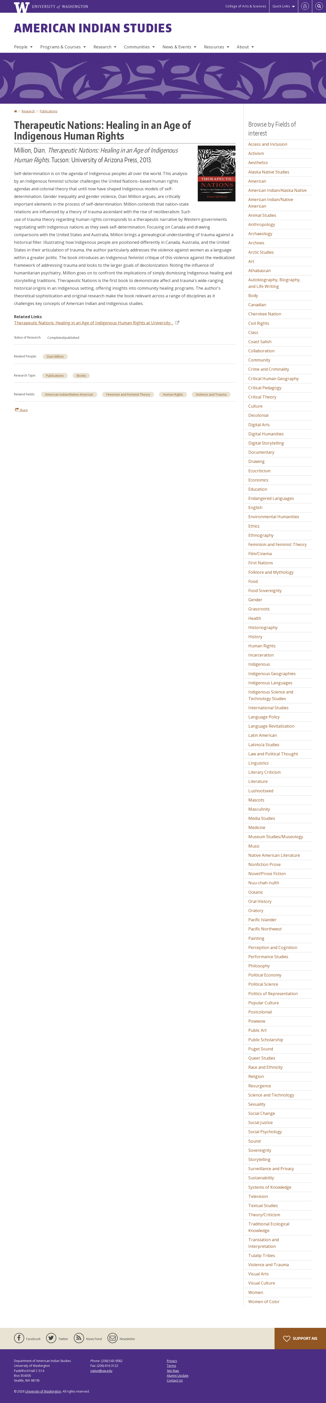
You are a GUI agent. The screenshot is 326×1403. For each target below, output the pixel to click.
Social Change (261, 1113)
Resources (214, 47)
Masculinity (259, 809)
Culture (255, 406)
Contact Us (175, 1380)
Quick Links (281, 6)
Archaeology (260, 233)
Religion (256, 1076)
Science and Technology (271, 1095)
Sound (254, 1141)
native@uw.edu (101, 1371)
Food (253, 581)
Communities (137, 47)
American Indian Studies (93, 28)
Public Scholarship (265, 1040)
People (21, 47)
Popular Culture (263, 1003)
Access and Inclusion (267, 144)
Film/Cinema (260, 553)
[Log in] (305, 6)
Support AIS (300, 1338)
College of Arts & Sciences (245, 6)
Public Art (257, 1030)
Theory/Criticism (264, 1215)
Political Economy (264, 975)
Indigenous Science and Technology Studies (270, 695)
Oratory (255, 910)
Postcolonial (260, 1012)
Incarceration (261, 655)
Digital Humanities (266, 434)
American (257, 181)
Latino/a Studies (263, 744)
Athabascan (259, 270)
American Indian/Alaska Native (277, 190)
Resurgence (259, 1086)
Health (254, 618)
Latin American (262, 735)
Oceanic (255, 892)
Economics (258, 480)
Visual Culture (261, 1283)
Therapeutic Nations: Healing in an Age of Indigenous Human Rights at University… (96, 323)
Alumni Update (177, 1375)
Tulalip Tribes (261, 1255)
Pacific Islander (262, 920)
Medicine (256, 827)
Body (253, 295)
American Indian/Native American (69, 394)
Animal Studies (262, 215)
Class (253, 332)
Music (254, 846)
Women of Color (264, 1301)
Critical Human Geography (273, 378)
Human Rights (173, 394)
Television (258, 1196)
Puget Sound (260, 1049)
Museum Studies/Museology (275, 836)
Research (102, 47)
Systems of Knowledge (269, 1187)
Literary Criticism (264, 772)
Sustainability (261, 1178)
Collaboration (261, 351)
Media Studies (261, 818)
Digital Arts (259, 424)
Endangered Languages (271, 498)
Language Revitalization (271, 726)
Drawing (256, 461)
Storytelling (259, 1159)
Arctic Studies (261, 252)
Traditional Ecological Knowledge (268, 1227)
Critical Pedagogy (264, 388)
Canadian (257, 305)
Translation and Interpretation (263, 1243)
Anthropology (261, 224)
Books (81, 375)
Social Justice (260, 1122)
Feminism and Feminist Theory (128, 394)
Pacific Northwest (265, 929)
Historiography (263, 627)
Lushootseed (260, 791)
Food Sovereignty (265, 590)
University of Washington (43, 1391)
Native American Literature (274, 855)
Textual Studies (263, 1205)
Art (251, 261)
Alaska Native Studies (268, 172)
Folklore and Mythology (271, 572)
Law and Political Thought (273, 754)
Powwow (256, 1021)
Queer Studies (261, 1058)
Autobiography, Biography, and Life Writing (274, 283)
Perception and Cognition (272, 947)
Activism (256, 153)
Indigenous (259, 664)
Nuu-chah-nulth (263, 883)
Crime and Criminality (268, 369)
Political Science (263, 984)
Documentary (261, 452)
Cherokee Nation (264, 314)
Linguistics (258, 763)
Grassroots (259, 609)
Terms (171, 1366)
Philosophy (259, 966)
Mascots (256, 800)
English (255, 507)
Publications (48, 111)
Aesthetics (258, 162)
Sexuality (256, 1104)
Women (255, 1292)
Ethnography (261, 535)
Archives (256, 243)
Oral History (259, 901)
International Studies (268, 708)
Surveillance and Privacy (271, 1168)
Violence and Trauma (211, 394)
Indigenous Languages (270, 683)
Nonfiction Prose (264, 864)
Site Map (173, 1371)
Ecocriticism (259, 471)
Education (257, 489)
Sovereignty (259, 1150)
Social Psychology (265, 1131)
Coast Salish (259, 341)
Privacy (172, 1361)
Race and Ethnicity (265, 1067)
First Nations (260, 563)
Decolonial (258, 415)
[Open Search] (319, 6)
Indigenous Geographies (272, 673)
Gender (255, 600)
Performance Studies (268, 956)
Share (21, 410)
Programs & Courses (60, 47)
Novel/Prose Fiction (267, 873)
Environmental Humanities (273, 516)
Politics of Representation (273, 993)
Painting (256, 938)
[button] (217, 173)
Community (259, 360)
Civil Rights (258, 323)
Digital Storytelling (266, 443)
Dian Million (55, 356)
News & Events (176, 47)
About (243, 47)
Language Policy (264, 717)
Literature (258, 781)
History (255, 636)
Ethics (254, 526)
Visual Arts (258, 1274)
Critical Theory (262, 397)
